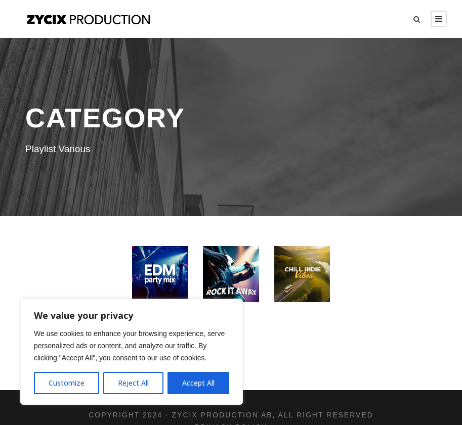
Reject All (133, 383)
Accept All (198, 383)
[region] (131, 352)
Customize (67, 383)
